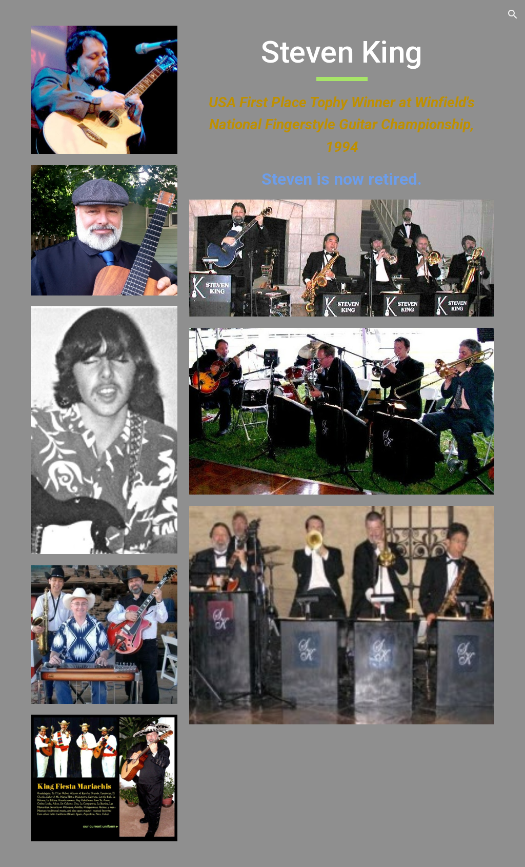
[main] (341, 113)
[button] (512, 14)
